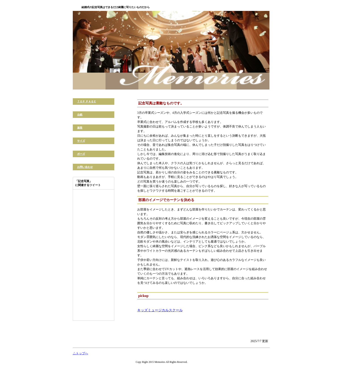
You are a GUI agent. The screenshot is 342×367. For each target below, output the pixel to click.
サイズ (81, 140)
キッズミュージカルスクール (160, 310)
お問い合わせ (85, 167)
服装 (79, 127)
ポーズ (81, 153)
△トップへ (80, 353)
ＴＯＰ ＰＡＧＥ (86, 101)
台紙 (79, 114)
